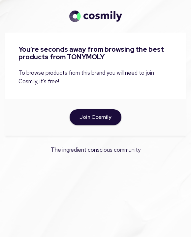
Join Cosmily (95, 117)
